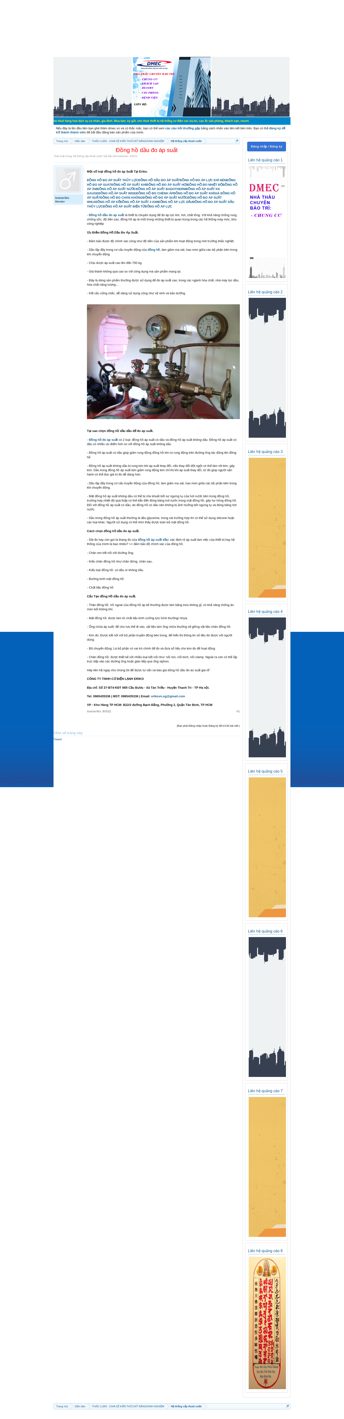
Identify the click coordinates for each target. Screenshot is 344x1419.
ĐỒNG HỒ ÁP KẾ (107, 202)
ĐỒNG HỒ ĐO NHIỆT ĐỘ (205, 184)
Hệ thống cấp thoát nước (87, 156)
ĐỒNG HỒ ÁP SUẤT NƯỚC (116, 189)
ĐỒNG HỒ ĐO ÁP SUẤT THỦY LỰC (112, 180)
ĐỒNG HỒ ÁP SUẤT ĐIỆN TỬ (124, 206)
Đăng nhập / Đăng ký (266, 146)
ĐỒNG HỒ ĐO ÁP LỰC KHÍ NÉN (203, 180)
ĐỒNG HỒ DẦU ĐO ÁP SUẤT (159, 180)
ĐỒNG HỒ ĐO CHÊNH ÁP (154, 193)
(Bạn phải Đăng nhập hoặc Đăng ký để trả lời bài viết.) (208, 725)
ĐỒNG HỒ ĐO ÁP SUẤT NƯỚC (165, 197)
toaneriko (123, 156)
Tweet (58, 739)
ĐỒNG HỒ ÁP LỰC (158, 206)
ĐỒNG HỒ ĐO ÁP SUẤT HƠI (166, 184)
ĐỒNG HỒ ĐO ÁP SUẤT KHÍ (193, 193)
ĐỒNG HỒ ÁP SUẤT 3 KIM (139, 202)
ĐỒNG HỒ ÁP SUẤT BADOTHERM (161, 189)
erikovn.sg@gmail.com (168, 696)
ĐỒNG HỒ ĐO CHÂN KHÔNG (121, 197)
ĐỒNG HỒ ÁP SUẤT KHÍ (128, 184)
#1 (238, 711)
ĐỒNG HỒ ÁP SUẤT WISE (117, 193)
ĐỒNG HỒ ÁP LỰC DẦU (175, 202)
